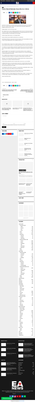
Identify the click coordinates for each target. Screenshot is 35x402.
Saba (21, 244)
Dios (3, 82)
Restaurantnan (22, 301)
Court (21, 229)
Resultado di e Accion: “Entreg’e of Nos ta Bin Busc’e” (27, 149)
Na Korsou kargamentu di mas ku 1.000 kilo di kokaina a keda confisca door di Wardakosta (26, 91)
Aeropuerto (21, 305)
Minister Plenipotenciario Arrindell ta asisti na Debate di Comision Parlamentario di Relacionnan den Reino (28, 350)
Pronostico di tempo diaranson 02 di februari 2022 (29, 184)
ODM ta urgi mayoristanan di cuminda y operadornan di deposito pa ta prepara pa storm (28, 344)
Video (20, 331)
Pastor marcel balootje (8, 82)
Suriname (21, 318)
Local (2, 7)
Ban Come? (20, 332)
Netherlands (22, 247)
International (21, 234)
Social (22, 230)
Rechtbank (22, 257)
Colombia (21, 314)
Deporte (20, 279)
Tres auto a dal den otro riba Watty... (29, 192)
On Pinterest (21, 203)
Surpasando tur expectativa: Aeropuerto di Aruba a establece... (22, 193)
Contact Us (12, 0)
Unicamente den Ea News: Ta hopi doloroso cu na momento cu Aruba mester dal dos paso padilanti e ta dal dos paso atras (28, 109)
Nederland (22, 274)
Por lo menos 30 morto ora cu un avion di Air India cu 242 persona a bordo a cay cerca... (11, 368)
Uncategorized (21, 335)
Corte (20, 291)
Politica (21, 288)
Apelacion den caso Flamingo (28, 133)
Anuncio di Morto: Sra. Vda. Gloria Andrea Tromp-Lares (17, 108)
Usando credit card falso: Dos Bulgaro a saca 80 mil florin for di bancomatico (11, 363)
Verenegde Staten (23, 265)
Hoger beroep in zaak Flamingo (27, 139)
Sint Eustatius (21, 283)
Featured (20, 278)
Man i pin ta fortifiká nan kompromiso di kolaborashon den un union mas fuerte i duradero (29, 355)
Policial (21, 287)
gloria (15, 82)
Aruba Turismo (21, 296)
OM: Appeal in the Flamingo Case (28, 144)
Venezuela (22, 235)
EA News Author (5, 10)
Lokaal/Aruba (22, 252)
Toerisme (21, 260)
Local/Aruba (21, 225)
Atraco (21, 324)
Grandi (21, 328)
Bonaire (22, 242)
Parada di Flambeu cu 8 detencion (11, 373)
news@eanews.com (19, 393)
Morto (20, 327)
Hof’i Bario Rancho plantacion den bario (25, 172)
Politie (21, 275)
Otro (20, 319)
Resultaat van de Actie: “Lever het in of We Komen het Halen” (28, 154)
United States (23, 238)
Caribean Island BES (23, 239)
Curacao (21, 309)
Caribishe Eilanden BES (23, 266)
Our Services (8, 0)
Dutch (20, 251)
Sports (21, 231)
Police (21, 248)
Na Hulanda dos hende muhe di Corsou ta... (22, 184)
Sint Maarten (22, 243)
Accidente (21, 322)
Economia (21, 292)
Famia (12, 82)
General (21, 297)
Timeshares (21, 300)
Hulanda (21, 315)
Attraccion (21, 304)
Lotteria (21, 293)
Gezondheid (22, 253)
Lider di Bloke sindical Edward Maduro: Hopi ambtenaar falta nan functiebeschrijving (6, 109)
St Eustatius (20, 282)
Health (22, 226)
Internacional (21, 306)
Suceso (19, 369)
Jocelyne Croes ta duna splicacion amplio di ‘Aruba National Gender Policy (9, 90)
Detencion (21, 323)
